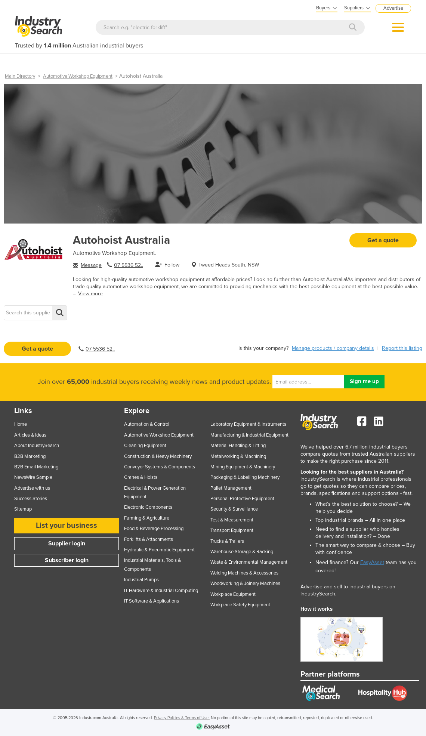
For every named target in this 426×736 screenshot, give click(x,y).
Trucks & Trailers (227, 541)
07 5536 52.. (128, 265)
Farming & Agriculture (146, 518)
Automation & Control (146, 424)
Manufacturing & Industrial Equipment (249, 435)
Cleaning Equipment (145, 446)
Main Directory (20, 76)
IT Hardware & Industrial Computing (161, 591)
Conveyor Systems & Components (159, 467)
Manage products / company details (333, 348)
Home (20, 424)
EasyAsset (372, 562)
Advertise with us (32, 488)
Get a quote (383, 240)
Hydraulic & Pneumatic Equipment (159, 550)
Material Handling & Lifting (238, 446)
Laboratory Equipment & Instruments (248, 424)
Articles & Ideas (30, 435)
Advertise (393, 8)
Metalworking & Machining (238, 456)
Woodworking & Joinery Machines (245, 583)
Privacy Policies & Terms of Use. (182, 717)
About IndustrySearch (36, 446)
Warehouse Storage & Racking (241, 552)
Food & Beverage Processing (153, 529)
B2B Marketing (30, 456)
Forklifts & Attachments (148, 539)
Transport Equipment (231, 530)
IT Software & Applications (151, 601)
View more (90, 293)
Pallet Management (230, 488)
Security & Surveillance (234, 509)
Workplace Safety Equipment (240, 605)
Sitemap (23, 509)
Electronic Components (148, 507)
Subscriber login (67, 560)
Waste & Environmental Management (248, 562)
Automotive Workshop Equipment (77, 76)
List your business (66, 525)
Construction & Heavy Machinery (158, 456)
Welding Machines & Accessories (244, 573)
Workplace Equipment (233, 594)
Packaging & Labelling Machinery (245, 477)
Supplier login (66, 543)
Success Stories (30, 499)
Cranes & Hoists (140, 477)
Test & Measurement (231, 520)
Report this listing (402, 348)
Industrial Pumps (141, 580)
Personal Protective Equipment (242, 499)
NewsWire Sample (33, 477)
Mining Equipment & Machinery (242, 467)
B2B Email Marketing (36, 467)
